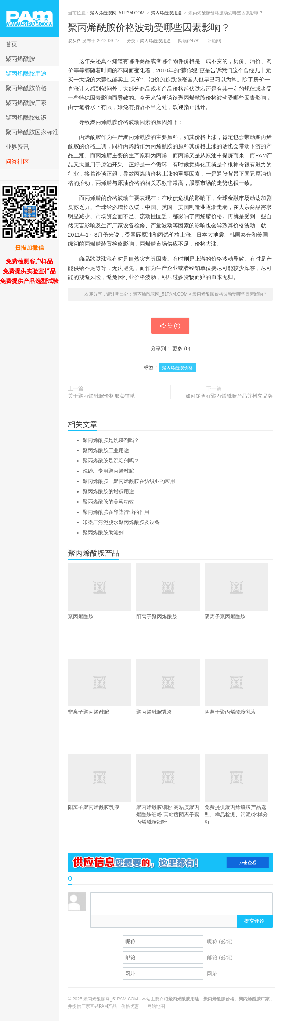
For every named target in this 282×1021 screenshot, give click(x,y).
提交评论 (254, 921)
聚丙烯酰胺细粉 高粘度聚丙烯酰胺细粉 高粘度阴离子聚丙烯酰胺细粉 (170, 789)
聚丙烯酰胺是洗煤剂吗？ (111, 440)
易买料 (74, 40)
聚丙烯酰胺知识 (26, 117)
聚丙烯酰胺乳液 (170, 687)
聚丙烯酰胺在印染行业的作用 (116, 512)
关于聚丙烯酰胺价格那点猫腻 (101, 396)
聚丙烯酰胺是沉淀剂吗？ (111, 461)
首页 (11, 44)
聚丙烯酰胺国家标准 (32, 132)
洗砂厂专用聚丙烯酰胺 (108, 471)
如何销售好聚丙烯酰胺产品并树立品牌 (229, 396)
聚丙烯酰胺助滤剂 (103, 532)
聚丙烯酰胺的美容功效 (108, 502)
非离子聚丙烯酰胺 (102, 687)
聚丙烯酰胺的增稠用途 (108, 491)
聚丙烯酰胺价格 (26, 88)
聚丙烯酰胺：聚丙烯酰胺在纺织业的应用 (129, 481)
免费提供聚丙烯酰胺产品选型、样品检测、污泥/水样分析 (238, 789)
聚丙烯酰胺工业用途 (106, 450)
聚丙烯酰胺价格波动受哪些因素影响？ (149, 27)
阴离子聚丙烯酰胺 (238, 591)
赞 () (170, 326)
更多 (177, 348)
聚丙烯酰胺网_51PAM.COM (29, 18)
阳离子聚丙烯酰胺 (170, 591)
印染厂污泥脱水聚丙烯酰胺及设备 (121, 522)
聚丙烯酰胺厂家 (26, 103)
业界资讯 (17, 147)
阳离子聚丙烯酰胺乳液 (102, 782)
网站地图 (156, 1006)
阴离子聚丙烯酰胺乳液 (238, 687)
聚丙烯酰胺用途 (26, 73)
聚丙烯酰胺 (20, 59)
